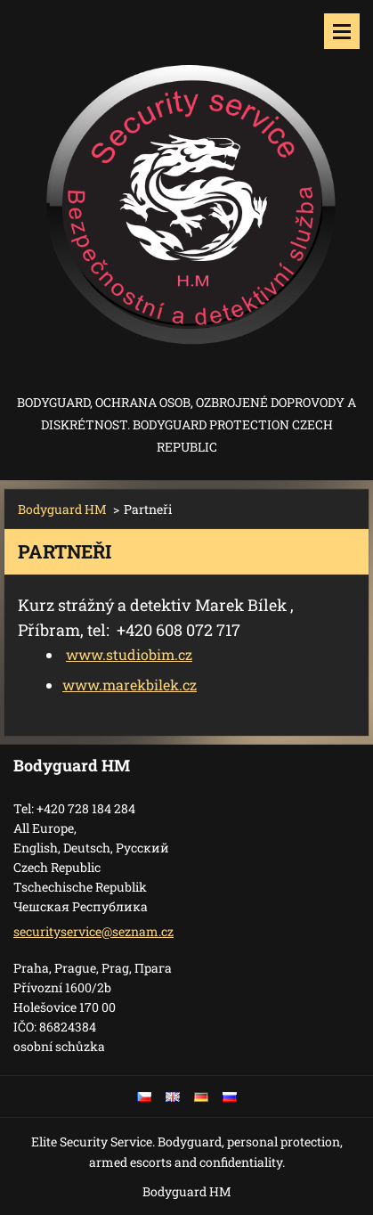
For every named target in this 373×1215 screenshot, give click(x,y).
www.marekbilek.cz (129, 684)
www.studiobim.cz (129, 654)
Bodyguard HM (62, 509)
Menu (342, 31)
